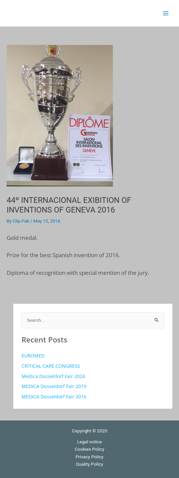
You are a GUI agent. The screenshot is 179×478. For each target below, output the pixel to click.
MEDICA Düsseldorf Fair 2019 (54, 386)
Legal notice (89, 441)
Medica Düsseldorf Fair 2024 (53, 376)
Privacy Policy (89, 456)
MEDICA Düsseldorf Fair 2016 (54, 396)
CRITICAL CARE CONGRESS (51, 366)
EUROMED (33, 355)
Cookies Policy (89, 449)
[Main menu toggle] (166, 13)
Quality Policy (89, 464)
